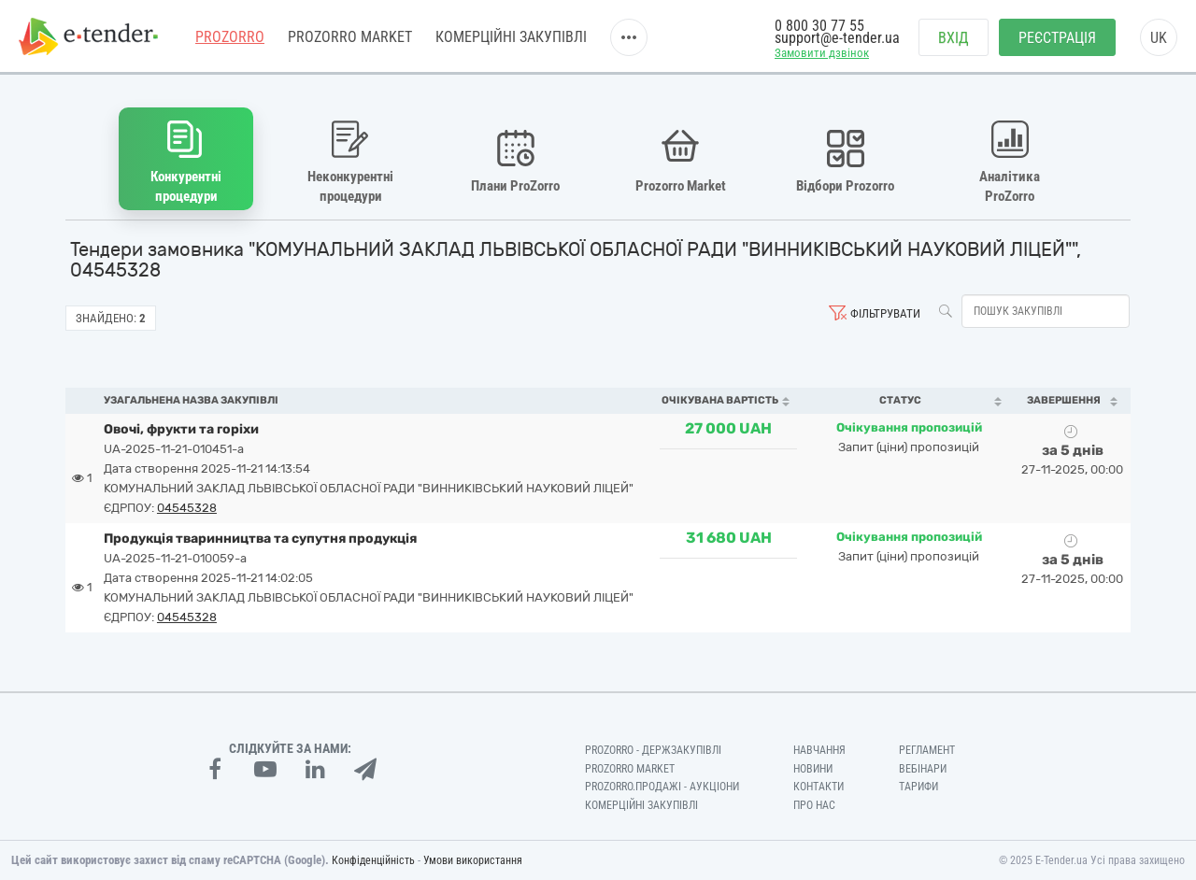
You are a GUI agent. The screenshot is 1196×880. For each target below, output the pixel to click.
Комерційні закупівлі (511, 37)
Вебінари (923, 768)
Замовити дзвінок (822, 53)
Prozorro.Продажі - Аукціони (662, 786)
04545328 (187, 508)
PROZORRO (229, 37)
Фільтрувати (885, 313)
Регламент (927, 750)
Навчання (819, 750)
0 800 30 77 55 (819, 26)
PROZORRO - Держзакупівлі (653, 750)
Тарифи (918, 786)
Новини (813, 768)
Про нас (814, 805)
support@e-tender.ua (837, 38)
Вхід (953, 38)
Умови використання (472, 860)
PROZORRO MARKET (350, 37)
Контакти (818, 786)
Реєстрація (1057, 38)
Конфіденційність (373, 860)
